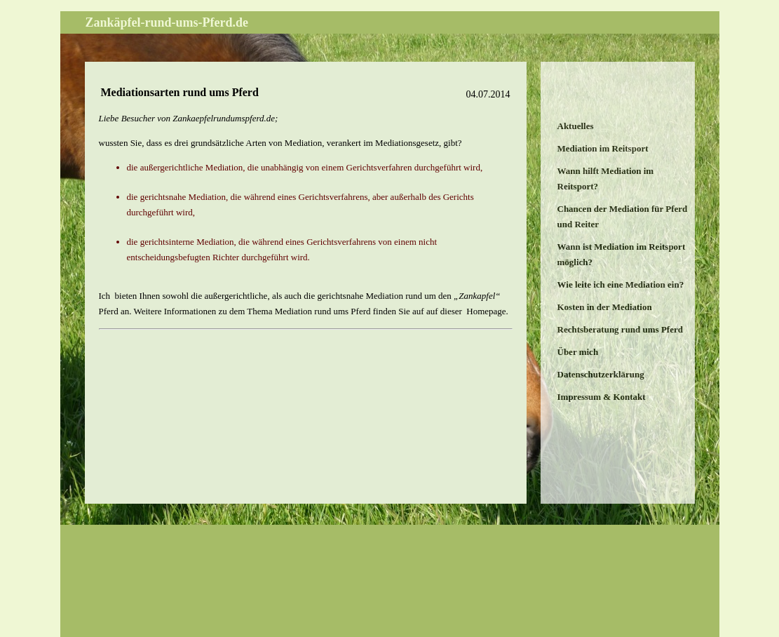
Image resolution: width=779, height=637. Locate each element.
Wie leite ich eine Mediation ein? (620, 284)
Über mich (578, 352)
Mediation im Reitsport (603, 148)
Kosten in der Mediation (604, 307)
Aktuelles (575, 126)
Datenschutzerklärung (600, 374)
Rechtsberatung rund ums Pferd (620, 329)
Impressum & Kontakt (601, 396)
